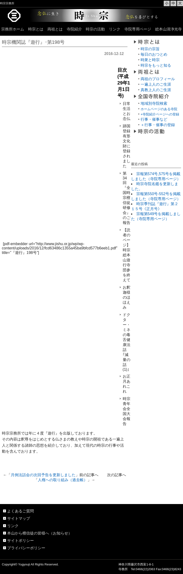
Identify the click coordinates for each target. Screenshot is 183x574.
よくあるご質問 (20, 511)
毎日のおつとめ (154, 54)
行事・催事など (154, 119)
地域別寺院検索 (154, 103)
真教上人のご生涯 (156, 90)
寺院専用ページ (137, 29)
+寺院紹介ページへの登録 (160, 114)
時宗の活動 (95, 29)
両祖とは (55, 29)
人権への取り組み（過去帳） (62, 480)
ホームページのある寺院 (159, 109)
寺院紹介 (74, 29)
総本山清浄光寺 (168, 29)
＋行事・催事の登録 (158, 125)
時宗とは (35, 29)
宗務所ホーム (12, 29)
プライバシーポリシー (26, 548)
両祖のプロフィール (158, 79)
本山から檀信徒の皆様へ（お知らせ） (39, 533)
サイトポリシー (20, 541)
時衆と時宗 (150, 60)
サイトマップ (18, 518)
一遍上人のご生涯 (156, 84)
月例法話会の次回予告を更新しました (43, 475)
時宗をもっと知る (156, 65)
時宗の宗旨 (150, 49)
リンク (114, 29)
